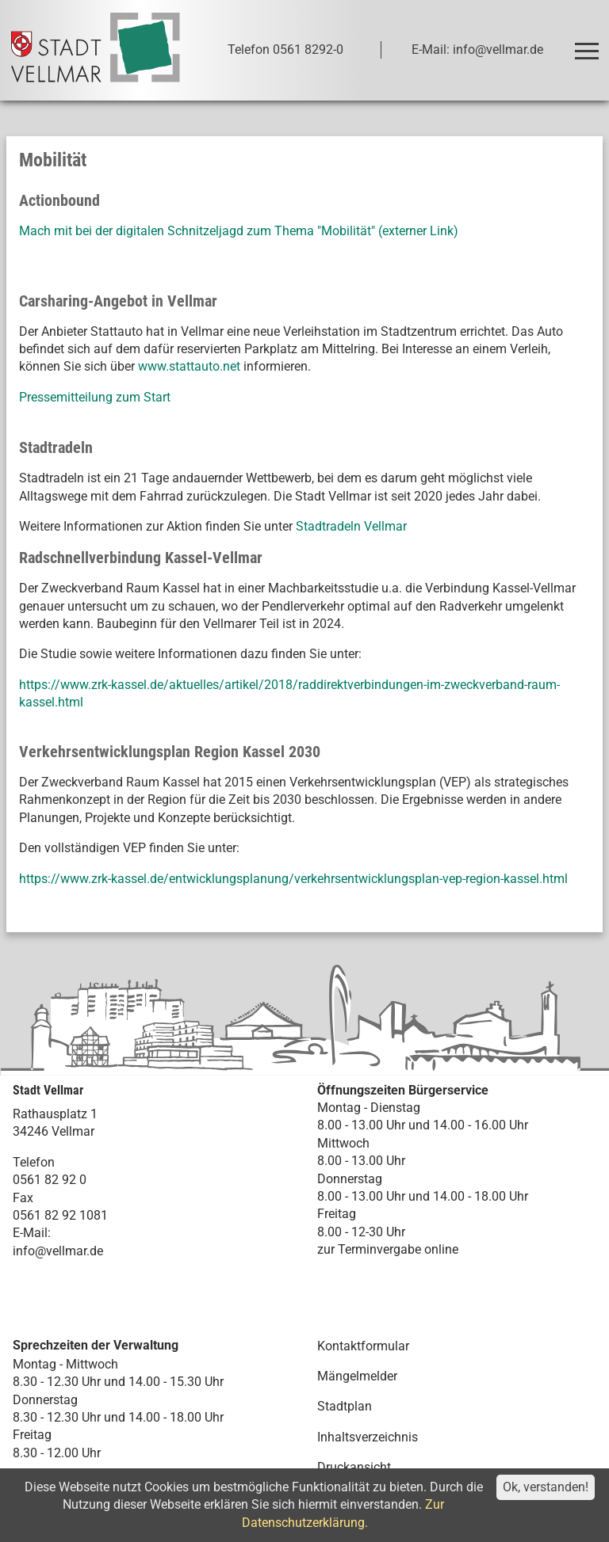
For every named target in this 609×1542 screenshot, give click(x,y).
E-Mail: (32, 1232)
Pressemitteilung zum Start (96, 397)
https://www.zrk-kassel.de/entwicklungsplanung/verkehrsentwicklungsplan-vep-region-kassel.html (293, 878)
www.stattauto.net (189, 366)
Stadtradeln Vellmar (351, 526)
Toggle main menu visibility (588, 44)
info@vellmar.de (58, 1250)
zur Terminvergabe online (387, 1249)
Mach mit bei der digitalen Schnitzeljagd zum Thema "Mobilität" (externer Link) (238, 230)
